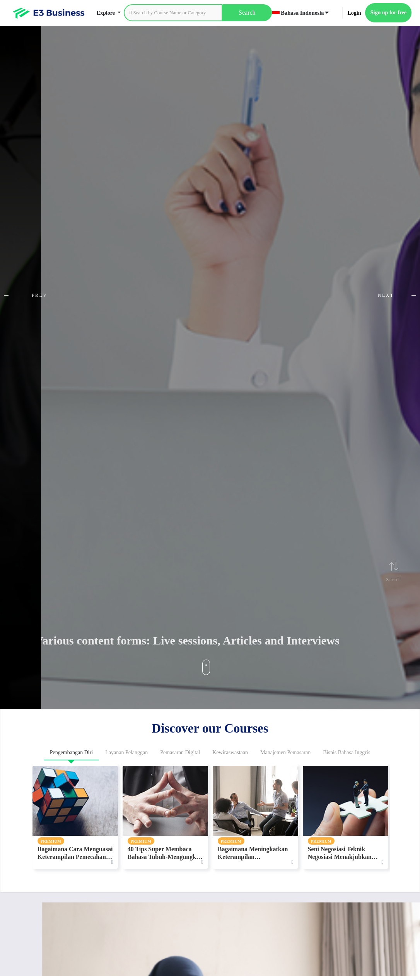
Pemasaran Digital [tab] (180, 752)
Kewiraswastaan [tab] (230, 752)
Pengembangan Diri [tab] (71, 752)
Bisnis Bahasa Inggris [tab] (346, 752)
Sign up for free (388, 12)
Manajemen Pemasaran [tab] (285, 752)
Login (354, 13)
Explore (106, 13)
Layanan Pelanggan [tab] (126, 752)
